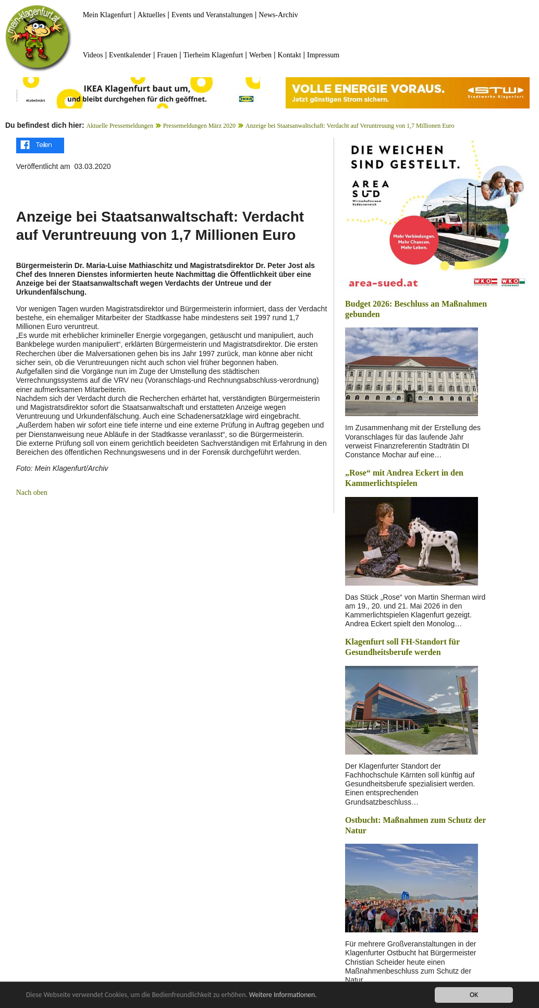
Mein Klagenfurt (107, 15)
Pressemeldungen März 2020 (199, 125)
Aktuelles (152, 15)
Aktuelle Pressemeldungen (120, 125)
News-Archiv (278, 15)
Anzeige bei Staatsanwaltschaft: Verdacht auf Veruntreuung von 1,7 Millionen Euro (350, 125)
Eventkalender (130, 55)
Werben (260, 55)
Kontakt (289, 55)
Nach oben (31, 492)
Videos (93, 55)
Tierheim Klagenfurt (213, 55)
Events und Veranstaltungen (212, 15)
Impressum (323, 55)
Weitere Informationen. (283, 994)
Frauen (167, 55)
